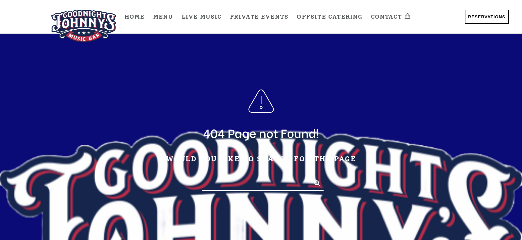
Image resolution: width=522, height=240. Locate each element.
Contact (386, 16)
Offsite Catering (329, 16)
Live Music (202, 16)
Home (135, 16)
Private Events (259, 16)
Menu (163, 16)
